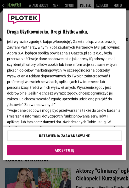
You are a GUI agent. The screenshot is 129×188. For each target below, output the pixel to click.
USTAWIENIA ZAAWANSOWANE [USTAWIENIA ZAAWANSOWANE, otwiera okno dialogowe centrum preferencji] (64, 136)
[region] (64, 84)
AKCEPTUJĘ (64, 150)
